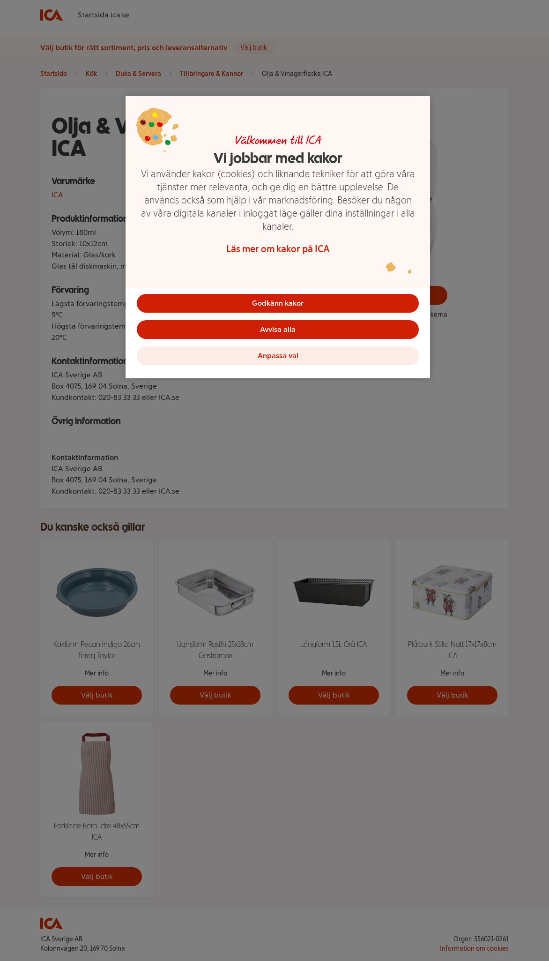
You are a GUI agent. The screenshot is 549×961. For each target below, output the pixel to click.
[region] (278, 237)
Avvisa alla (278, 329)
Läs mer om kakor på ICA (278, 249)
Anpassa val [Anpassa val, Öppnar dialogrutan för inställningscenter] (278, 355)
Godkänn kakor (278, 303)
